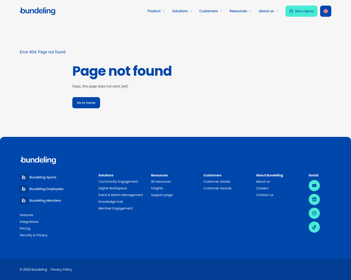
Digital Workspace (112, 188)
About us (263, 181)
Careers (262, 188)
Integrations (29, 221)
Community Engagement (118, 181)
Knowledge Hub (110, 201)
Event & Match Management (120, 195)
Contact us (264, 195)
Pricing (25, 228)
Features (26, 215)
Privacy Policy (61, 269)
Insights (157, 188)
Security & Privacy (33, 235)
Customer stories (216, 181)
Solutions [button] (182, 11)
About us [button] (268, 11)
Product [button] (156, 11)
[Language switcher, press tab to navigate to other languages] (325, 11)
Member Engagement (115, 208)
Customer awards (217, 188)
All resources (161, 181)
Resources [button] (241, 11)
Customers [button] (211, 11)
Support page (162, 195)
